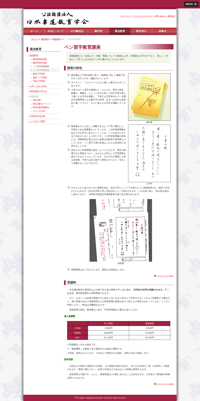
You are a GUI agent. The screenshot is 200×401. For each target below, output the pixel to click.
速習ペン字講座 (40, 77)
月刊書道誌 (77, 31)
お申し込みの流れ (38, 86)
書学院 (98, 31)
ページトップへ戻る (165, 276)
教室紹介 (141, 31)
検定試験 (37, 100)
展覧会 (163, 31)
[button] (191, 4)
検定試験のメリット (42, 104)
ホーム (34, 31)
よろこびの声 (39, 111)
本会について (56, 31)
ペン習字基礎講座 (41, 66)
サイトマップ (126, 16)
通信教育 (120, 31)
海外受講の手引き (38, 91)
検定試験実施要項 (41, 107)
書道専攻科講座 (40, 63)
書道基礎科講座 (40, 59)
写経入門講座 (39, 81)
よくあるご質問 (37, 121)
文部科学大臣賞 (37, 116)
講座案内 (57, 39)
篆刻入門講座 (39, 74)
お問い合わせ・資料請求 (164, 16)
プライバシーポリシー (143, 16)
